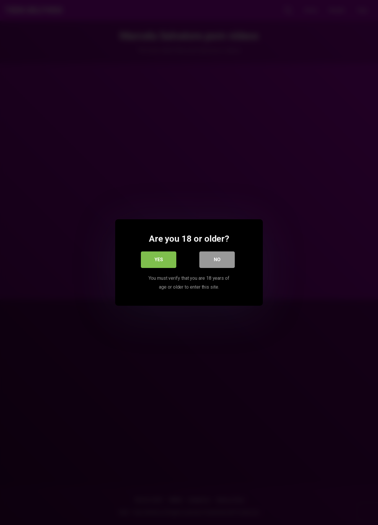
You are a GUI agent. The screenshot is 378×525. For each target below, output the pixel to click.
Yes (158, 259)
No (217, 259)
